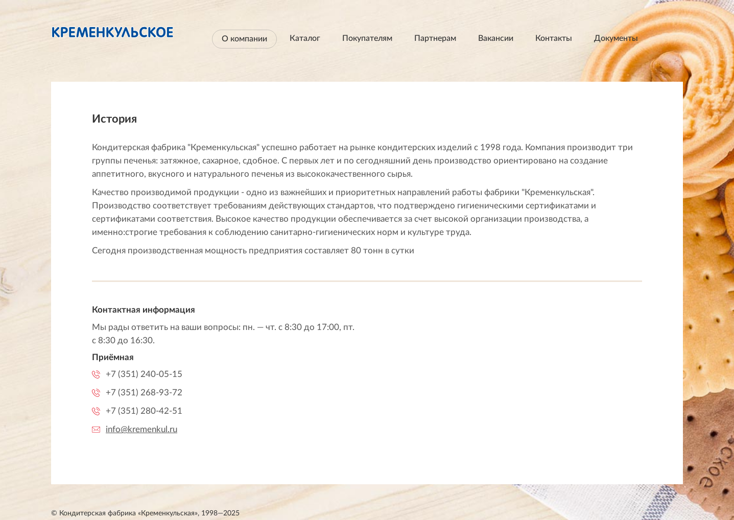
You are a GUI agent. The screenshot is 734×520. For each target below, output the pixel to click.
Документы (616, 38)
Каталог (305, 38)
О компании (244, 39)
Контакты (553, 38)
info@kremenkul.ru (141, 429)
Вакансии (495, 38)
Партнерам (435, 38)
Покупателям (367, 38)
